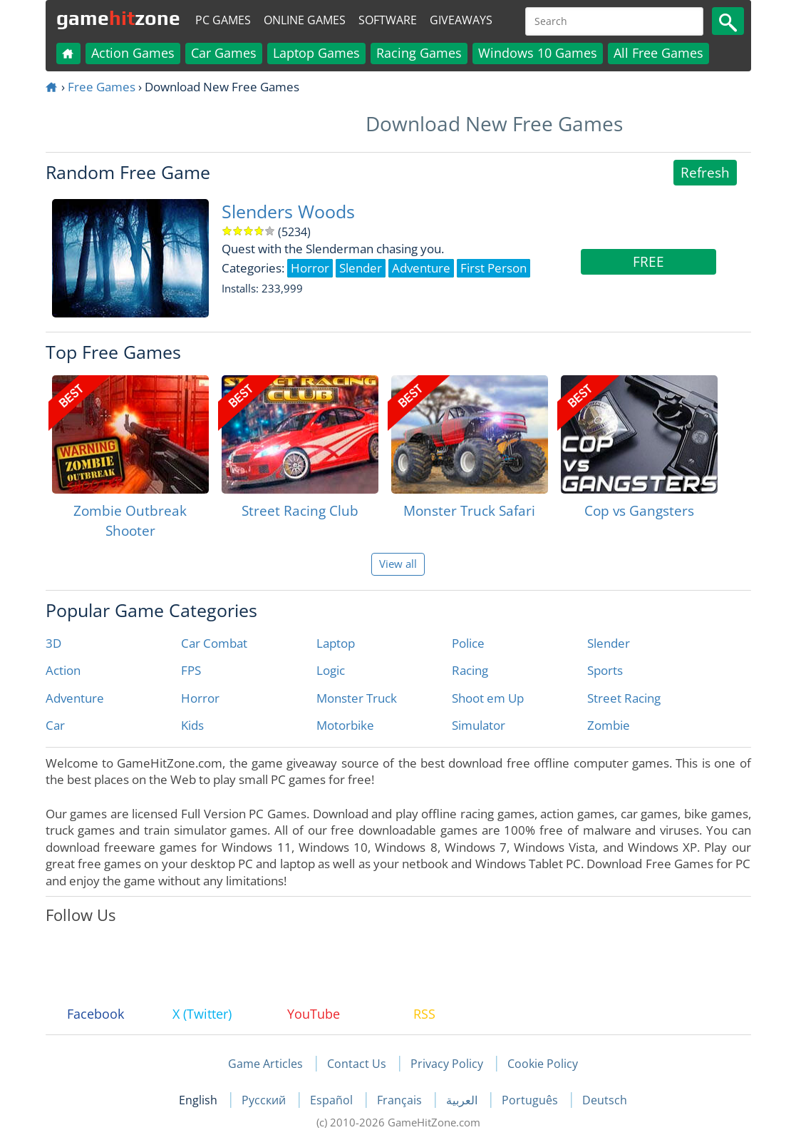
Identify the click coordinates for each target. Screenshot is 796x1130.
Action (63, 670)
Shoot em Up (488, 698)
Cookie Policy (542, 1064)
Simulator (478, 725)
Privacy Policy (446, 1064)
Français (401, 1100)
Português (531, 1100)
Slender (608, 643)
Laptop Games (316, 52)
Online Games (305, 20)
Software (387, 20)
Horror (200, 698)
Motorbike (345, 725)
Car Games (224, 52)
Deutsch (604, 1100)
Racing (470, 670)
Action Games (133, 52)
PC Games (223, 20)
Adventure (75, 698)
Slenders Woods (288, 211)
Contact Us (356, 1064)
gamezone (118, 17)
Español (333, 1100)
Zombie (608, 725)
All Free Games (658, 52)
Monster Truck (356, 698)
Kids (192, 725)
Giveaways (461, 20)
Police (468, 643)
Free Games (101, 86)
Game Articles (265, 1064)
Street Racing (624, 698)
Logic (330, 670)
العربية (463, 1100)
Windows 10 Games (537, 52)
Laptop (335, 643)
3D (53, 643)
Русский (265, 1100)
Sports (605, 670)
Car (55, 725)
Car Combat (214, 643)
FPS (191, 670)
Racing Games (419, 52)
